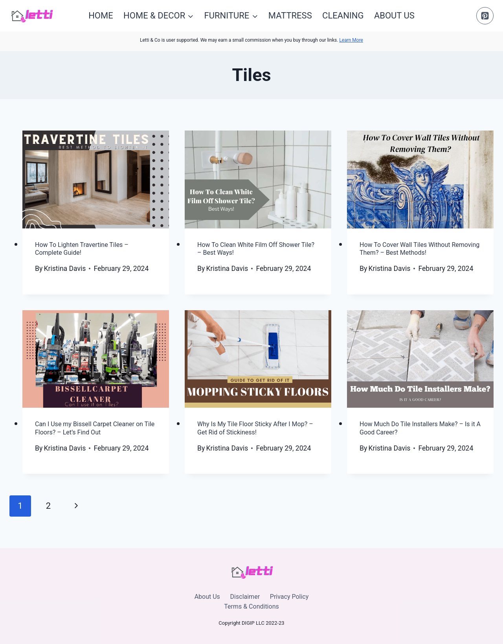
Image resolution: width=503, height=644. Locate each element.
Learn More (351, 40)
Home (100, 15)
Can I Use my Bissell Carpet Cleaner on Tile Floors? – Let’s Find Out (94, 428)
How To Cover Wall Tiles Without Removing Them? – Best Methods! (419, 249)
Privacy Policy (289, 596)
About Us (394, 15)
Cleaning (342, 15)
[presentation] (95, 179)
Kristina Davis (65, 268)
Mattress (290, 15)
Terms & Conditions (251, 606)
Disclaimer (245, 596)
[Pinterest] (485, 15)
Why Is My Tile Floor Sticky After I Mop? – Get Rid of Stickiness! (255, 428)
